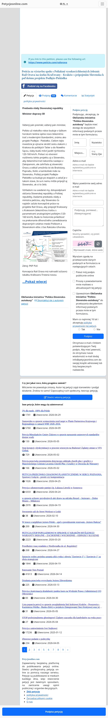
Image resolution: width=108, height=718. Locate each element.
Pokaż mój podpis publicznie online (85, 274)
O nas (30, 701)
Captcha (77, 230)
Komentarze (69, 95)
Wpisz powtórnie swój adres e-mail (87, 185)
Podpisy (47, 95)
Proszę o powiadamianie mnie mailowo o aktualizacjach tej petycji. (89, 284)
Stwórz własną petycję (57, 397)
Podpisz (88, 336)
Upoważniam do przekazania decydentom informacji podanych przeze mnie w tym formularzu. (89, 303)
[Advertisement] (63, 32)
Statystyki (88, 95)
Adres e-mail (79, 160)
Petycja (29, 95)
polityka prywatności (34, 101)
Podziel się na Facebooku (38, 86)
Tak (83, 329)
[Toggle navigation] (102, 4)
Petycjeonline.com (14, 4)
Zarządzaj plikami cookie (39, 698)
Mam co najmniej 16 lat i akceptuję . (85, 323)
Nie (98, 329)
